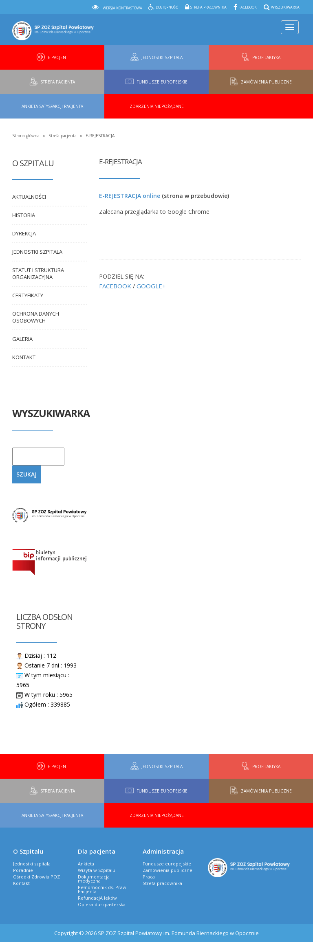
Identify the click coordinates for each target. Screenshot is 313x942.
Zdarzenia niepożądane (157, 106)
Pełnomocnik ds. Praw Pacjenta (102, 889)
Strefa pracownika (208, 7)
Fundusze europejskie (167, 864)
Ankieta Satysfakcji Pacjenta (52, 106)
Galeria (22, 339)
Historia (23, 215)
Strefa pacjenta (62, 135)
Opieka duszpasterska (102, 904)
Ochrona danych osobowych (35, 317)
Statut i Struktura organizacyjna (38, 273)
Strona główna (26, 135)
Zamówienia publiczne (167, 870)
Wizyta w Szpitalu (96, 870)
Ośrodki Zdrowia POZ (36, 877)
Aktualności (29, 196)
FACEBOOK (115, 286)
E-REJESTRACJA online (129, 196)
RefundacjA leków (97, 898)
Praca (149, 877)
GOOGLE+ (151, 286)
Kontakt (23, 357)
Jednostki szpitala (37, 251)
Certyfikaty (27, 295)
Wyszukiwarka (285, 7)
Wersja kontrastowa (122, 8)
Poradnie (23, 870)
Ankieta (86, 864)
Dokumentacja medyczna (94, 879)
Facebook (247, 7)
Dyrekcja (24, 233)
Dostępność (167, 7)
